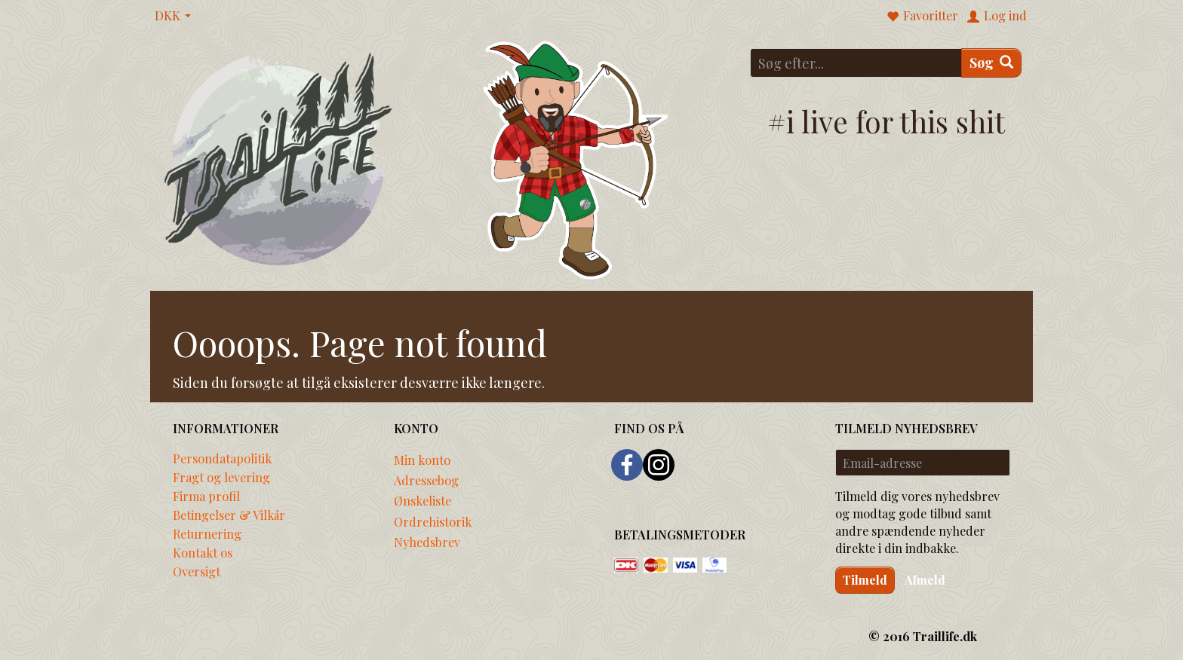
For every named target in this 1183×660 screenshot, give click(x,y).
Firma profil (206, 495)
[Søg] (991, 63)
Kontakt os (202, 552)
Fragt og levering (221, 477)
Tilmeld (865, 580)
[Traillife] (278, 158)
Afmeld (925, 580)
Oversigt (196, 571)
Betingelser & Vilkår (229, 514)
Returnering (207, 533)
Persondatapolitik (222, 458)
